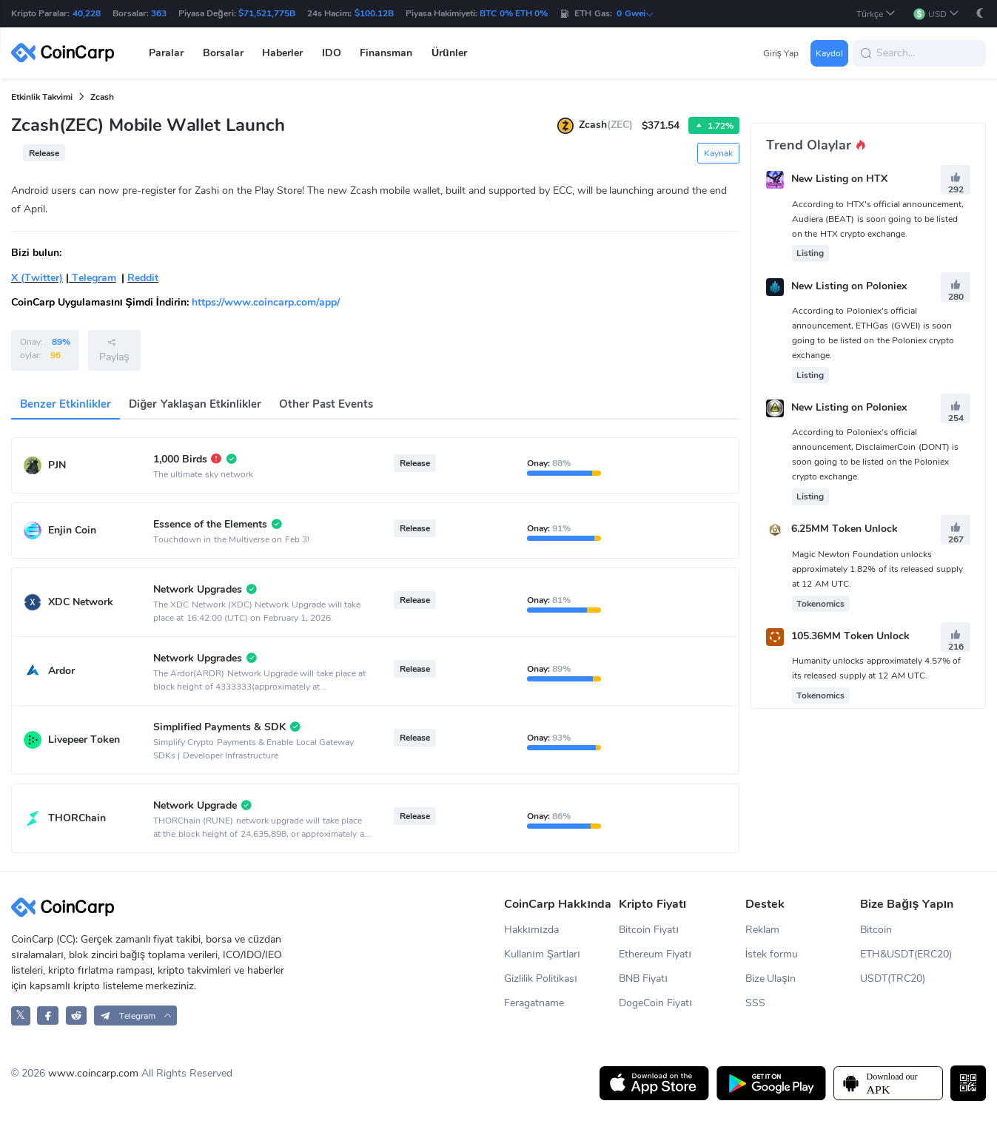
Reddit (142, 278)
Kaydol (829, 53)
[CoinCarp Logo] (66, 53)
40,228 (87, 13)
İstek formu (772, 954)
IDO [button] (331, 53)
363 (159, 13)
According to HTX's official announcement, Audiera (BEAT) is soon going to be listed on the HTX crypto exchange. (878, 219)
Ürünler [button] (449, 53)
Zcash (102, 97)
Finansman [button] (386, 53)
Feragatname (534, 1003)
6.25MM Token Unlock (844, 529)
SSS (755, 1003)
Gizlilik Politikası (540, 978)
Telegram (92, 278)
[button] (876, 13)
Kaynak (718, 153)
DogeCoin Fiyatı (655, 1003)
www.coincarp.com (93, 1073)
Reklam (762, 930)
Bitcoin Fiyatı (649, 930)
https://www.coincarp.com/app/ (266, 302)
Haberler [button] (282, 53)
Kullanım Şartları (542, 954)
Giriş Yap (781, 53)
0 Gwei (635, 13)
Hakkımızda (531, 930)
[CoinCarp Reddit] (76, 1015)
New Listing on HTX (839, 179)
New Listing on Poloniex (849, 286)
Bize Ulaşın (770, 978)
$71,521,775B (266, 13)
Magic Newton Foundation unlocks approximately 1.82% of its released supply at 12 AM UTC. (877, 569)
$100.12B (374, 13)
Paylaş (114, 350)
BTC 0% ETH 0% (514, 13)
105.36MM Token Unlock (850, 636)
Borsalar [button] (223, 53)
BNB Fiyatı (643, 978)
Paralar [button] (166, 53)
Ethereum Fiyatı (655, 954)
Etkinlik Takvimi (42, 97)
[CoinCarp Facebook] (47, 1015)
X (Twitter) (37, 278)
